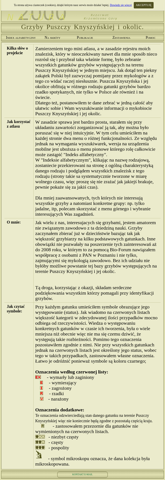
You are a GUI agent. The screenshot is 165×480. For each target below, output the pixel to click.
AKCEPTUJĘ (144, 5)
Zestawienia (121, 38)
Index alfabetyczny (21, 38)
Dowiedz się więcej (121, 5)
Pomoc (151, 38)
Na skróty (52, 38)
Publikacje (85, 38)
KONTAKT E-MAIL (82, 474)
